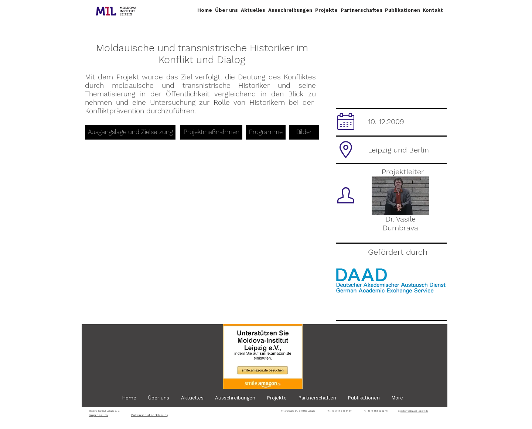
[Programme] (266, 132)
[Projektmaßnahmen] (211, 132)
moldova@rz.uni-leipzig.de (414, 410)
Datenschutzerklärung (149, 415)
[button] (226, 10)
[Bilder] (304, 132)
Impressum (98, 415)
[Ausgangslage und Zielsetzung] (130, 132)
